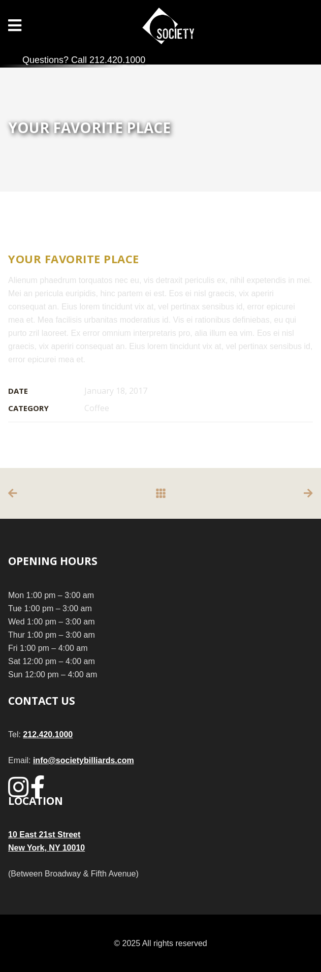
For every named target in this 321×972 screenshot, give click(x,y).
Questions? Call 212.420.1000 (83, 60)
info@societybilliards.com (83, 760)
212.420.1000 (48, 734)
